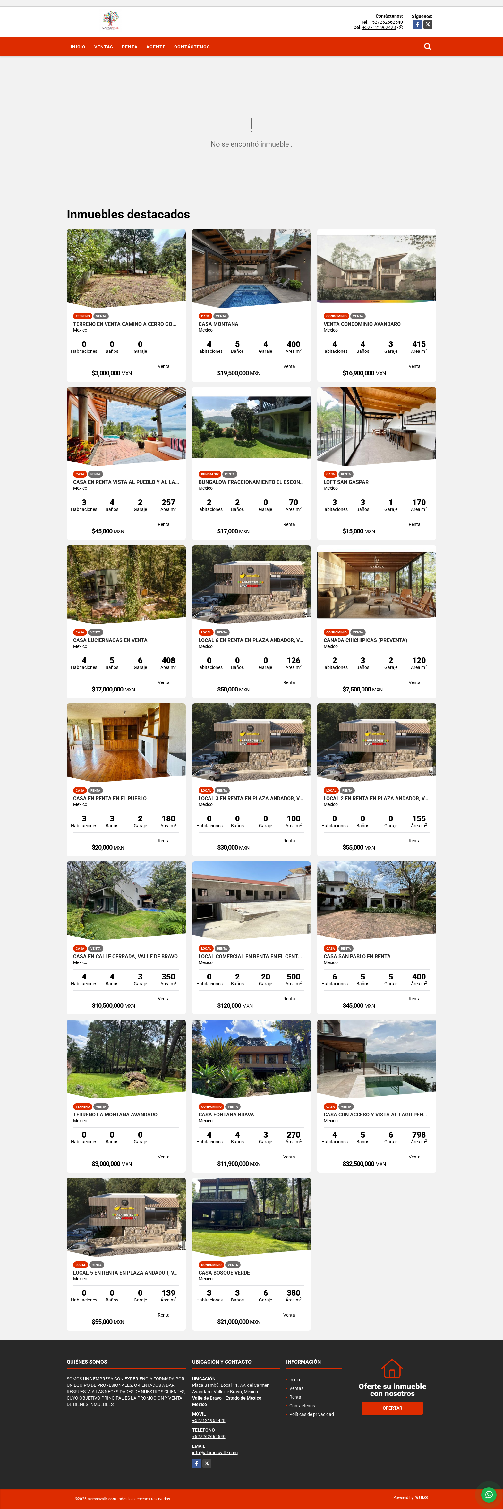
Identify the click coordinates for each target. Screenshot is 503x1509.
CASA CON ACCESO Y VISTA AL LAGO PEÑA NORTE (377, 1114)
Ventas (103, 46)
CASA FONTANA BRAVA (226, 1114)
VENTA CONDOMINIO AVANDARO (362, 324)
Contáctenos (192, 46)
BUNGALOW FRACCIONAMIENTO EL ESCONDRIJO (252, 482)
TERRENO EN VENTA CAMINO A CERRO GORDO (126, 324)
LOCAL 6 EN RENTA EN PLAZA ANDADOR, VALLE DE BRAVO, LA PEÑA (252, 640)
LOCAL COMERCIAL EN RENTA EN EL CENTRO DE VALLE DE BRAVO (252, 956)
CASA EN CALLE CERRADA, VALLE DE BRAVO (125, 956)
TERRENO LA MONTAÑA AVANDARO (115, 1114)
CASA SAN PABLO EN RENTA (357, 956)
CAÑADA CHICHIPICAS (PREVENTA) (365, 640)
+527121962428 (379, 27)
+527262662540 (386, 22)
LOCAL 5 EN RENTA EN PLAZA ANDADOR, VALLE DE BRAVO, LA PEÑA (126, 1273)
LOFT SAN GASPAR (346, 482)
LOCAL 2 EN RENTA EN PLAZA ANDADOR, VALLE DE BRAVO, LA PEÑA (377, 798)
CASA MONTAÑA (218, 324)
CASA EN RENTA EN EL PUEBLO (110, 798)
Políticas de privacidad (311, 1414)
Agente (156, 46)
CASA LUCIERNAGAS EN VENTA (110, 640)
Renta (130, 46)
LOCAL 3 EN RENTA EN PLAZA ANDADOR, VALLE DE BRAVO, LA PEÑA (252, 798)
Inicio (78, 46)
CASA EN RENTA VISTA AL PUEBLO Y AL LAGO (126, 482)
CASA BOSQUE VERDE (224, 1273)
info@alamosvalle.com (215, 1452)
